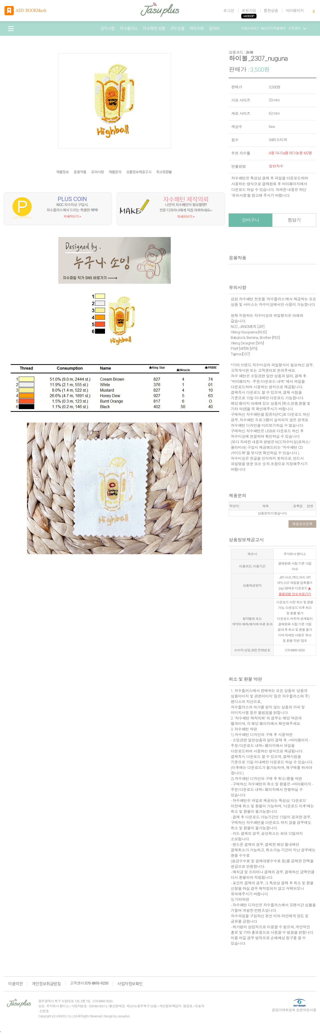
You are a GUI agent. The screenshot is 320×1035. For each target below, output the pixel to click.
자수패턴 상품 (154, 28)
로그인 (228, 10)
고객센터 (297, 28)
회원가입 (249, 10)
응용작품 (80, 172)
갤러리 (214, 28)
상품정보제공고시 (138, 172)
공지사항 (107, 28)
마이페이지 (295, 10)
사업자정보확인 (130, 984)
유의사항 (97, 172)
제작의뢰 (197, 28)
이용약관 (15, 984)
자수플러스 (129, 28)
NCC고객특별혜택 (273, 28)
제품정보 (62, 172)
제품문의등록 (302, 524)
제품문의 (115, 172)
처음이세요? (249, 28)
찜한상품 (271, 10)
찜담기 (294, 220)
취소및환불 (164, 172)
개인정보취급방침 (46, 984)
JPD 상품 (177, 28)
